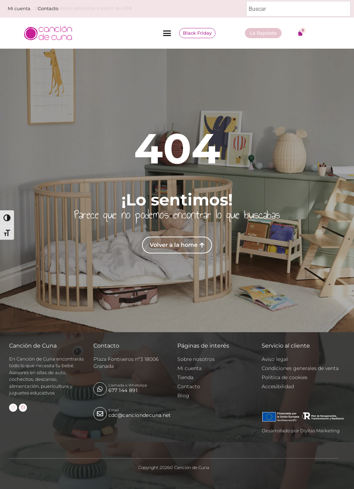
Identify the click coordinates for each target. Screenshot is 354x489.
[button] (167, 33)
